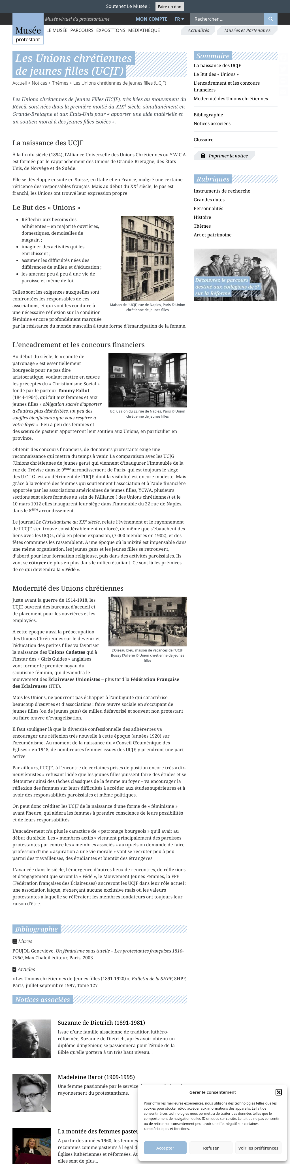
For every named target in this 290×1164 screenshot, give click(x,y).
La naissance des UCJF (217, 65)
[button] (279, 1092)
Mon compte (151, 19)
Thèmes (60, 83)
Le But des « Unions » (216, 74)
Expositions (110, 30)
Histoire (202, 217)
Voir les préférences (258, 1148)
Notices (39, 83)
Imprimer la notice (224, 156)
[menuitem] (178, 19)
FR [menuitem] (177, 19)
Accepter (165, 1148)
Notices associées (212, 123)
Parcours (81, 30)
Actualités (198, 30)
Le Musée (56, 30)
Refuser (211, 1148)
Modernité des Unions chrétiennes (231, 98)
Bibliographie (208, 115)
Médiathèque (144, 30)
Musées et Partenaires (247, 30)
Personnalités (208, 208)
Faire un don (169, 6)
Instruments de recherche (222, 191)
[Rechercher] (271, 19)
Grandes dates (209, 200)
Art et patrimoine (213, 235)
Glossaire (204, 139)
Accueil (19, 83)
